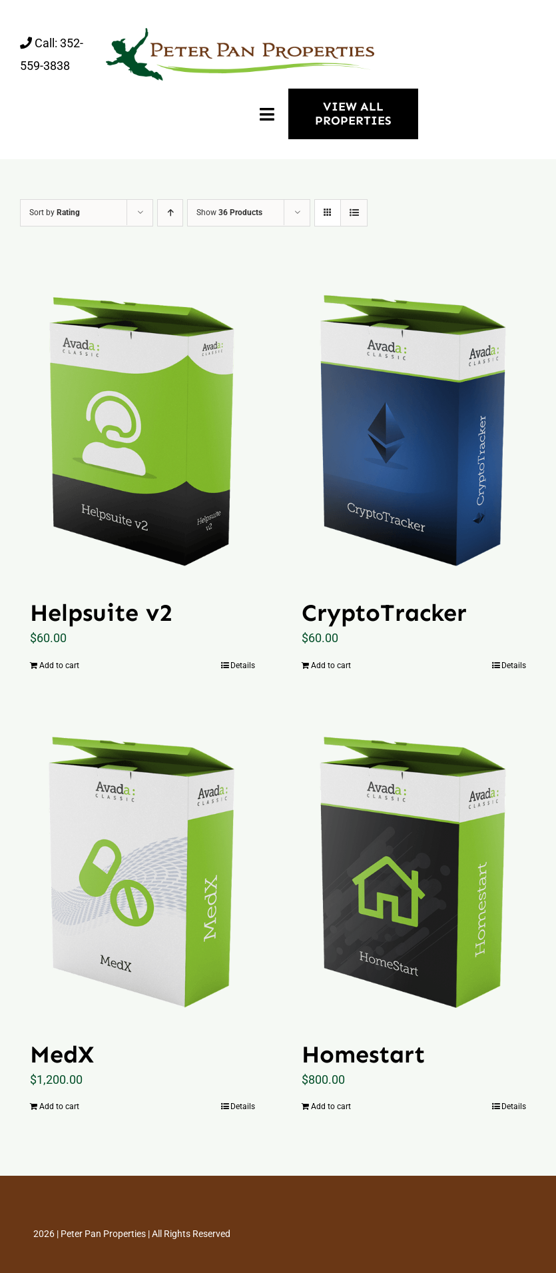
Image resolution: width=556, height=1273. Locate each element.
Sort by (54, 212)
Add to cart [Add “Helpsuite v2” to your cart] (59, 665)
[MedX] (142, 867)
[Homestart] (414, 867)
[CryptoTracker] (414, 425)
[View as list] (354, 213)
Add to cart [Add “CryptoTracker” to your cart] (331, 665)
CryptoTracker (384, 612)
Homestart (363, 1054)
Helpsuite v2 (101, 612)
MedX (62, 1054)
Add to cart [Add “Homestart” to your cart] (331, 1106)
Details (242, 665)
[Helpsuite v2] (142, 425)
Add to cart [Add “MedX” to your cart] (59, 1106)
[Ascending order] (170, 212)
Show (229, 212)
